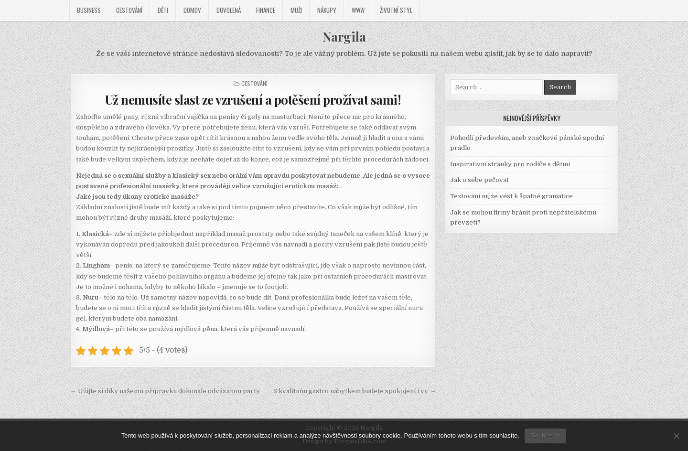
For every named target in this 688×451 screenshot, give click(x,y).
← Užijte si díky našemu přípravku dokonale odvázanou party (165, 391)
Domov (192, 10)
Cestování (129, 10)
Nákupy (326, 10)
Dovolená (228, 10)
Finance (265, 10)
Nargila (344, 36)
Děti (163, 10)
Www (358, 10)
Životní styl (396, 10)
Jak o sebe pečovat (479, 179)
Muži (296, 10)
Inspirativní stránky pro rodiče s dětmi (510, 164)
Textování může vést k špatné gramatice (511, 196)
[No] (676, 435)
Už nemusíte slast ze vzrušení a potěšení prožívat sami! (253, 99)
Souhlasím (545, 435)
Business (89, 10)
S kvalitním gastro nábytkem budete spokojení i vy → (354, 391)
